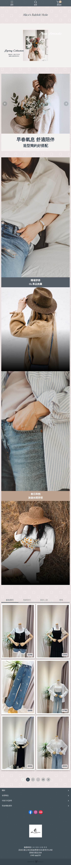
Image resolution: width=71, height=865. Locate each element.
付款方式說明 (7, 801)
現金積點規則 (7, 806)
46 (43, 780)
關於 (3, 790)
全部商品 (5, 795)
